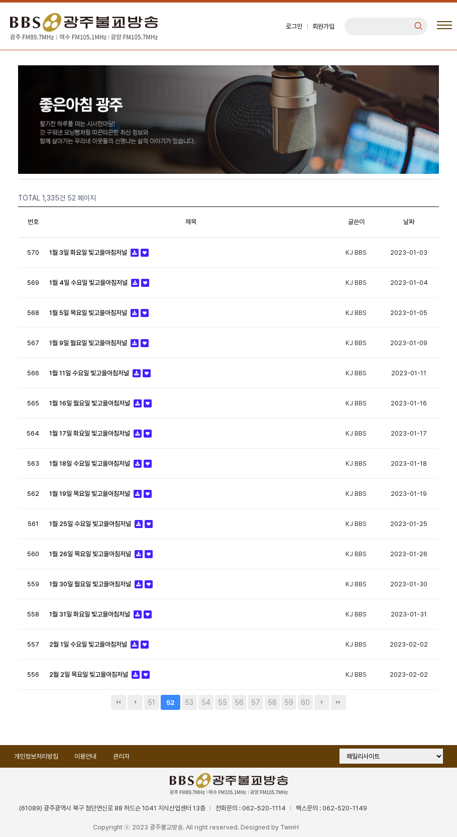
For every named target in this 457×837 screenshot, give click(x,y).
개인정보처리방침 (36, 757)
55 (222, 703)
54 (205, 703)
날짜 (408, 222)
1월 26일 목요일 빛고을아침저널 (90, 554)
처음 (118, 702)
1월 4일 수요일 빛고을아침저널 (88, 283)
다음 (321, 702)
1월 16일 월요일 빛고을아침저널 (89, 403)
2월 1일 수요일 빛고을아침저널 (88, 645)
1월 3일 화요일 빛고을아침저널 (88, 253)
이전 (135, 702)
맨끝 (338, 702)
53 (189, 703)
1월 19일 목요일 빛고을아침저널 (89, 494)
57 (255, 703)
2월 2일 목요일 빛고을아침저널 (88, 675)
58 (272, 703)
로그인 (293, 26)
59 (288, 703)
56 (239, 703)
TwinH (289, 827)
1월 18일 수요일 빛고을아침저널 (89, 464)
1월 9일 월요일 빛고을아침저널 (88, 343)
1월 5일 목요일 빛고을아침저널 (88, 313)
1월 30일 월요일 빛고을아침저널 (90, 584)
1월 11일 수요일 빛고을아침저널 (89, 373)
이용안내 (86, 757)
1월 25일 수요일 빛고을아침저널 (90, 524)
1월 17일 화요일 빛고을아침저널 (89, 434)
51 (151, 703)
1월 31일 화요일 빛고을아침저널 (89, 614)
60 (305, 703)
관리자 (121, 757)
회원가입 (323, 26)
